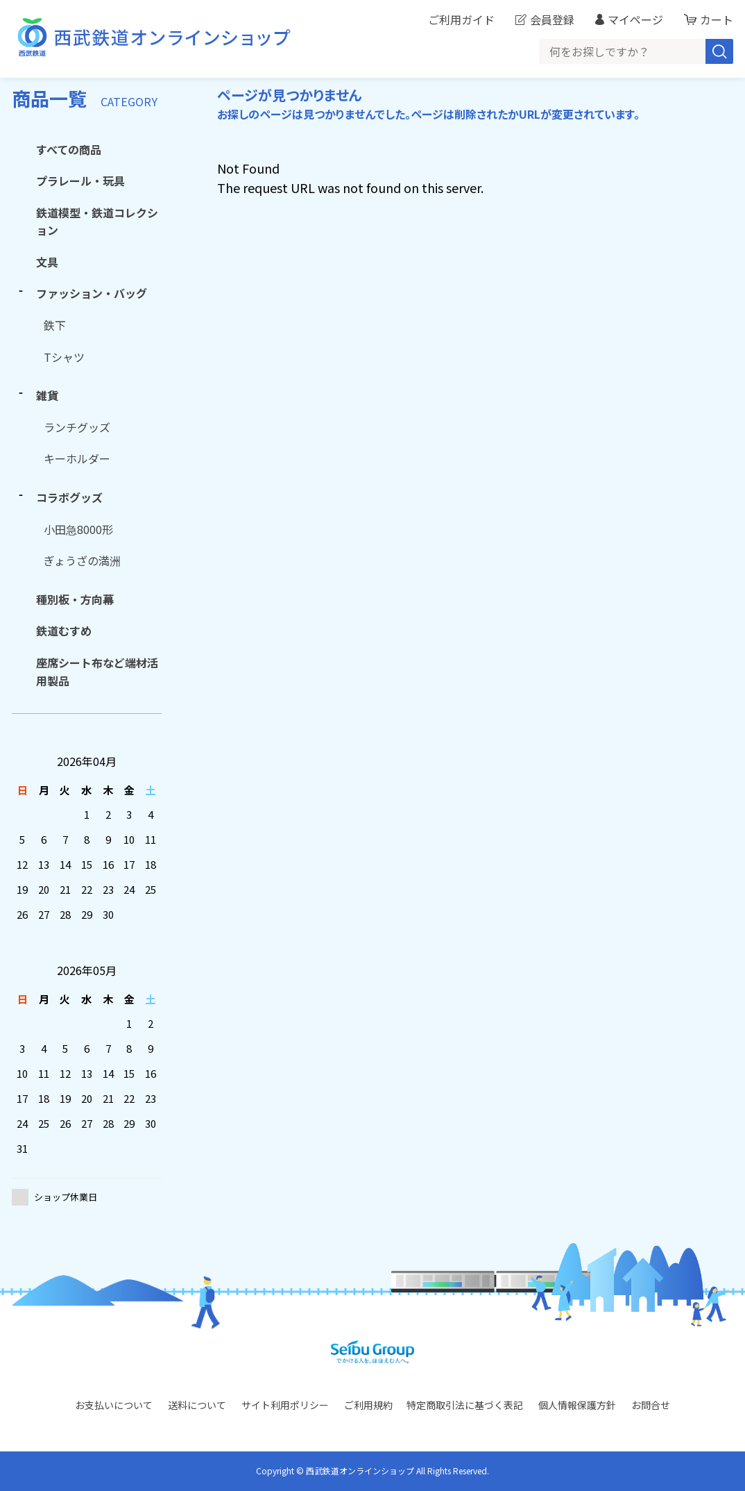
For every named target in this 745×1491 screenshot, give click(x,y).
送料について (197, 1405)
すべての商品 (68, 149)
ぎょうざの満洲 (82, 560)
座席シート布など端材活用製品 (97, 671)
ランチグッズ (77, 427)
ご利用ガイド (461, 19)
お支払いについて (114, 1405)
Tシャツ (64, 357)
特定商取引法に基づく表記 (464, 1405)
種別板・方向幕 (75, 599)
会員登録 (552, 19)
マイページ (635, 19)
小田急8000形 (78, 529)
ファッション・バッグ (91, 293)
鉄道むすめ (64, 630)
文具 (47, 261)
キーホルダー (77, 458)
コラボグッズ (69, 497)
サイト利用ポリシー (285, 1405)
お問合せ (650, 1405)
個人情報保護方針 (577, 1405)
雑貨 (47, 395)
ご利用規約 (368, 1405)
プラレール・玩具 (80, 180)
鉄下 (55, 325)
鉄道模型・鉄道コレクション (97, 221)
